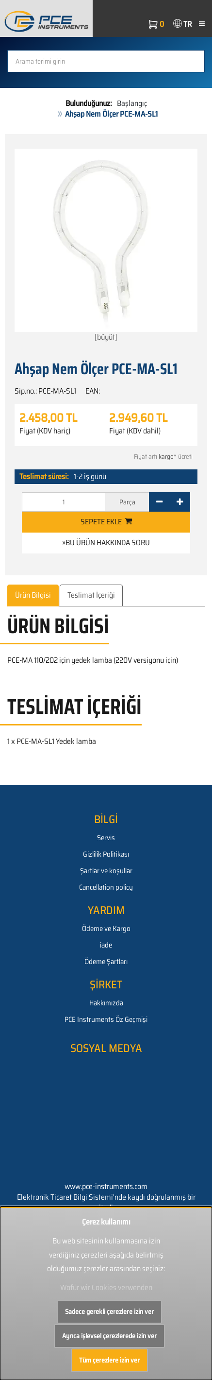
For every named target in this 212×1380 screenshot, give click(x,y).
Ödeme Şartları (106, 961)
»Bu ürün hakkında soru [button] (106, 542)
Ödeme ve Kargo (106, 928)
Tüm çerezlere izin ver (109, 1360)
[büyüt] (106, 246)
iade (106, 945)
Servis (106, 838)
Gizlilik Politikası (106, 854)
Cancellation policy (106, 887)
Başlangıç (132, 103)
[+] (179, 502)
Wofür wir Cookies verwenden (106, 1287)
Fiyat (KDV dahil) (135, 431)
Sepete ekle (106, 522)
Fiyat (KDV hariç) (44, 431)
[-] (159, 502)
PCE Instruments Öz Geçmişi (106, 1019)
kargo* (168, 456)
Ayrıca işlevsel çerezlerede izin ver (109, 1335)
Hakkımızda (106, 1003)
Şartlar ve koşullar (106, 871)
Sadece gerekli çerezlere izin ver (109, 1311)
